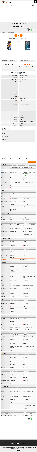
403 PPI (27, 119)
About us (17, 443)
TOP (18, 441)
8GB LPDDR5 (9, 77)
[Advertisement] (18, 14)
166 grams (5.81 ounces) (27, 111)
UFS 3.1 (9, 81)
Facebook (26, 30)
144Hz (9, 85)
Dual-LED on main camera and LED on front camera (27, 121)
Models (9, 55)
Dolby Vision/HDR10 (9, 83)
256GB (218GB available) (9, 79)
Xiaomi (11, 177)
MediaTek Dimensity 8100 (15, 224)
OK (18, 450)
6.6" (9, 86)
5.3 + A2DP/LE (9, 107)
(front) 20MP (27, 125)
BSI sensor (9, 90)
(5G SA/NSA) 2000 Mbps (9, 98)
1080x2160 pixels (27, 117)
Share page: (34, 30)
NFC (9, 109)
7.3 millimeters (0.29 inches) (27, 113)
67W (9, 102)
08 (21, 35)
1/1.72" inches (9, 92)
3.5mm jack (9, 104)
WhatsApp (31, 30)
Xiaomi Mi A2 (29, 170)
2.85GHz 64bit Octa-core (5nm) (9, 75)
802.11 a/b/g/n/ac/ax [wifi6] (9, 106)
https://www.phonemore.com (7, 2)
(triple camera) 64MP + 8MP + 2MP (9, 88)
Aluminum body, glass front (27, 115)
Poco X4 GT (17, 170)
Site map (12, 443)
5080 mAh (9, 100)
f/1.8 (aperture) (27, 123)
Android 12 (9, 94)
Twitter (29, 30)
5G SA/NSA (9, 96)
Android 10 (24, 217)
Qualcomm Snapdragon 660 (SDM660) (30, 224)
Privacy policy (23, 443)
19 (16, 35)
